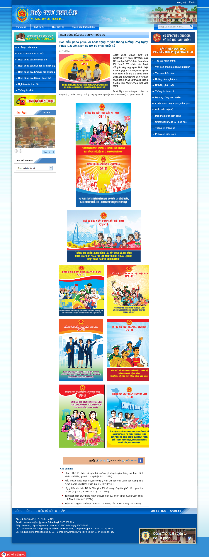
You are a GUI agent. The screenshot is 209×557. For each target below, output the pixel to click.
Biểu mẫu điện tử (164, 109)
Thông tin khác (26, 90)
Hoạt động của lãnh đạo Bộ (32, 59)
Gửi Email (131, 460)
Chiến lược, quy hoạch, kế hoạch (172, 103)
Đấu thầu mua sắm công (168, 116)
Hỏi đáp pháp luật (164, 85)
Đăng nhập (182, 2)
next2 (20, 151)
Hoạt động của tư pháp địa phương (36, 72)
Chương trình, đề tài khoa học (171, 122)
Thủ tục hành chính (165, 61)
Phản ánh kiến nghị (165, 134)
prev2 (16, 151)
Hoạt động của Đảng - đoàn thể (34, 78)
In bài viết (116, 460)
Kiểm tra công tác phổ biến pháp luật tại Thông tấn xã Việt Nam (96, 503)
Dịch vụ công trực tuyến (168, 97)
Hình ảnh (21, 113)
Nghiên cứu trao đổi (28, 84)
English (192, 2)
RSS (163, 511)
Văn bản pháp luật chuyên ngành (172, 67)
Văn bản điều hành (165, 73)
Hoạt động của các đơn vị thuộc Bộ (36, 65)
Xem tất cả (48, 152)
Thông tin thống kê (165, 128)
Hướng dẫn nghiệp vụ (166, 79)
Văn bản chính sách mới (31, 53)
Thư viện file (174, 511)
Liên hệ (155, 511)
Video (46, 112)
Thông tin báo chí (164, 91)
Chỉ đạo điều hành (28, 47)
